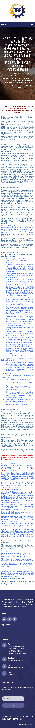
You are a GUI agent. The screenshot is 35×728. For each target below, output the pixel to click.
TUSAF (5, 74)
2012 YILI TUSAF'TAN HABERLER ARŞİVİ (16, 78)
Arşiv (27, 74)
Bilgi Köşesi (16, 74)
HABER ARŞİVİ (16, 76)
